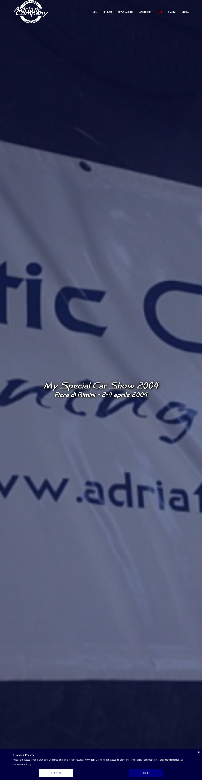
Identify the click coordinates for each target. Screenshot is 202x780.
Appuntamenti (125, 11)
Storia (185, 11)
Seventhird (145, 11)
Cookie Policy (25, 764)
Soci (95, 11)
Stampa (171, 11)
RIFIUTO (146, 773)
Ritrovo (108, 11)
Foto (159, 11)
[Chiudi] (199, 752)
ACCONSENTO (56, 773)
